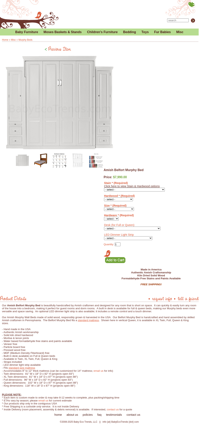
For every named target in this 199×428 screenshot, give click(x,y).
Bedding (129, 32)
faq (99, 414)
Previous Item (58, 48)
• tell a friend (186, 298)
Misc (179, 32)
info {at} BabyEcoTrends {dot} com (120, 421)
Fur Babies (162, 32)
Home (5, 39)
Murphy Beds (25, 39)
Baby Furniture (26, 32)
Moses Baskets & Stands (62, 32)
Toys (145, 32)
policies (88, 414)
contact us (113, 409)
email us (98, 370)
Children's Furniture (102, 32)
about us (72, 414)
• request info (160, 298)
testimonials (114, 414)
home (58, 414)
